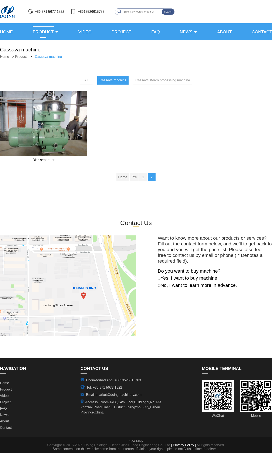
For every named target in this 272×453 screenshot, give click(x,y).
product (43, 32)
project (121, 32)
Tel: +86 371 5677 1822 (104, 387)
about (224, 32)
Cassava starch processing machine (162, 80)
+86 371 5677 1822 (49, 11)
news (186, 32)
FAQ (155, 32)
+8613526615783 (91, 11)
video (85, 32)
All (86, 80)
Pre (134, 177)
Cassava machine (48, 56)
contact (262, 32)
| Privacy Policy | (183, 445)
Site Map (136, 441)
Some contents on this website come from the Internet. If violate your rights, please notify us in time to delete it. (136, 449)
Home (6, 32)
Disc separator (43, 160)
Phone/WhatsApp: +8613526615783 (113, 380)
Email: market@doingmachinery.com (113, 394)
